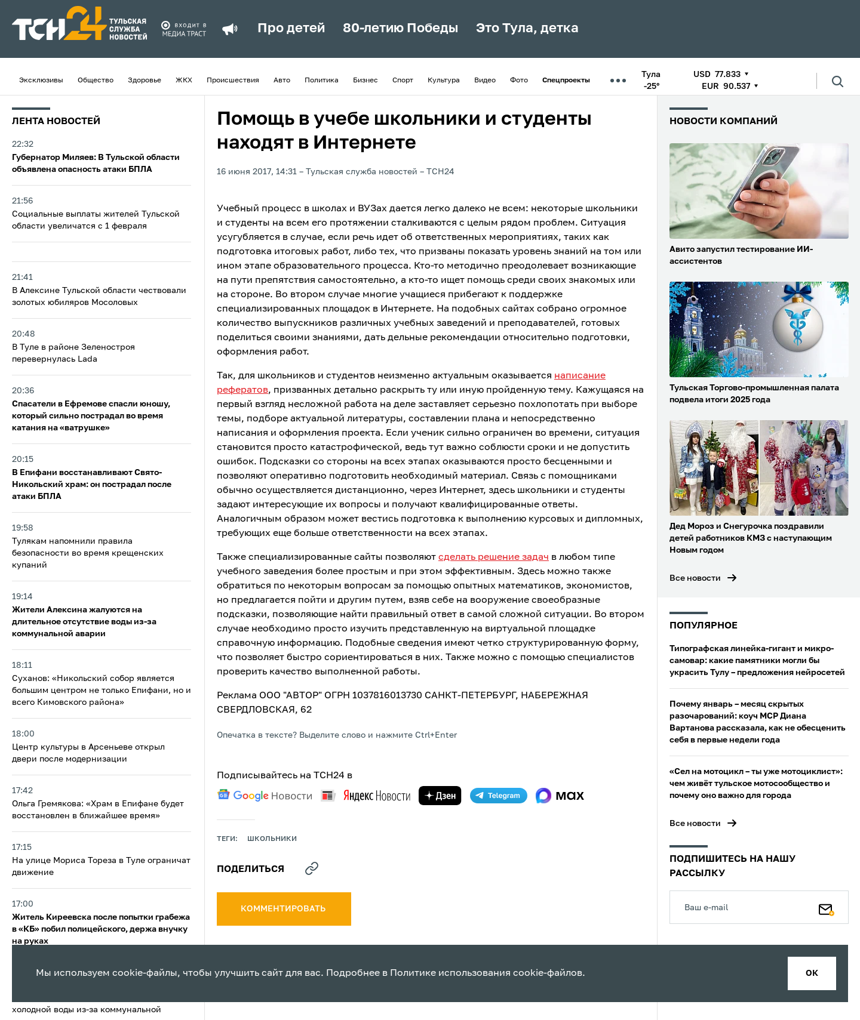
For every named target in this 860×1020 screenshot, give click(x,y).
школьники (272, 839)
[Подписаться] (826, 907)
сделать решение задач (493, 557)
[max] (560, 795)
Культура (444, 80)
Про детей (291, 28)
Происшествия (233, 80)
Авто (282, 80)
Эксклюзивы (41, 80)
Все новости (695, 578)
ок (812, 973)
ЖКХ (184, 80)
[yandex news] (365, 795)
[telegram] (498, 795)
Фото (519, 80)
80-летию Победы (400, 28)
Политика (322, 80)
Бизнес (365, 80)
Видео (485, 80)
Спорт (402, 80)
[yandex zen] (440, 795)
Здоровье (144, 80)
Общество (95, 80)
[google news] (264, 795)
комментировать (284, 909)
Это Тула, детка (527, 28)
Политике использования (450, 973)
